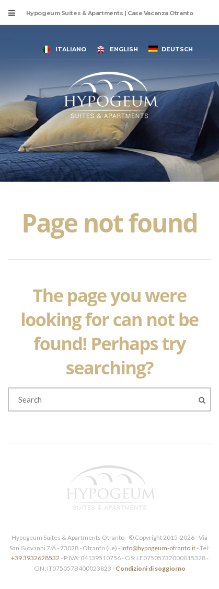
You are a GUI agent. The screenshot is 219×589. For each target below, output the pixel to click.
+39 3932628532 (35, 558)
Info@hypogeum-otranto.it (159, 548)
